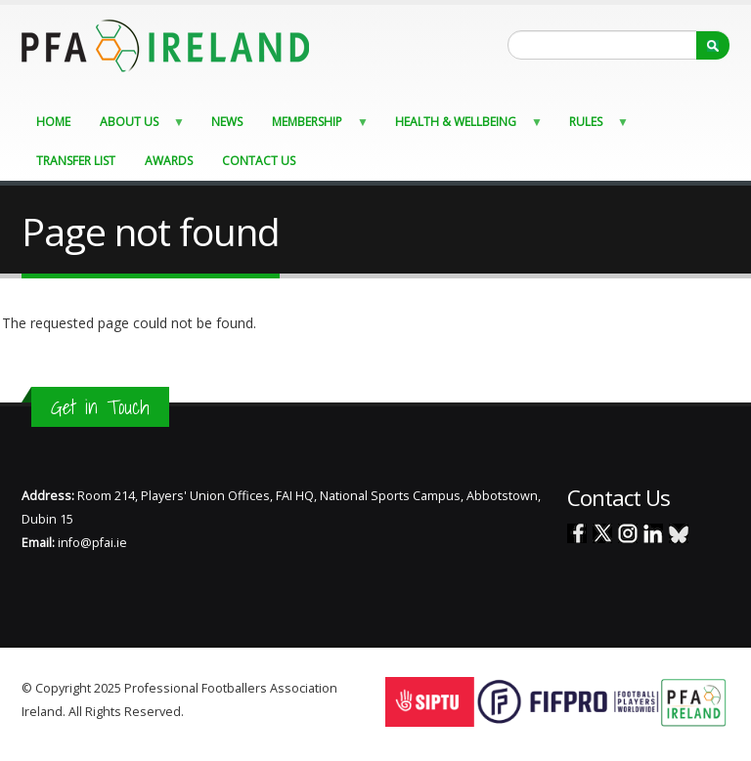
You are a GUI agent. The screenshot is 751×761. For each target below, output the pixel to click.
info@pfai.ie (92, 542)
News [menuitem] (227, 121)
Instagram (628, 533)
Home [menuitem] (53, 121)
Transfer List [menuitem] (75, 160)
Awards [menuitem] (169, 160)
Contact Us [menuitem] (258, 160)
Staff (200, 711)
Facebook (577, 533)
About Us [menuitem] (136, 126)
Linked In (653, 533)
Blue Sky (678, 533)
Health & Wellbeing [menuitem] (463, 126)
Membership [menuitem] (314, 126)
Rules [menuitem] (593, 126)
